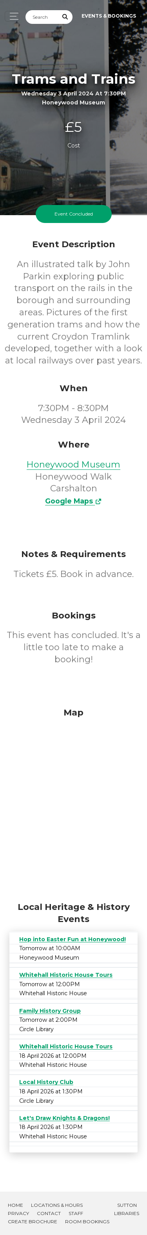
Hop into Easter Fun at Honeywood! (72, 939)
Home (15, 1205)
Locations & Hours (57, 1205)
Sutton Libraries (126, 1209)
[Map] (73, 802)
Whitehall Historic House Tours (66, 974)
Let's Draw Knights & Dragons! (64, 1118)
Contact (49, 1213)
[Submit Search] (65, 17)
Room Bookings (87, 1221)
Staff (76, 1213)
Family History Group (50, 1010)
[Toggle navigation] (12, 16)
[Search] (41, 17)
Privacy (18, 1213)
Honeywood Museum (73, 464)
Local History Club (46, 1082)
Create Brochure (32, 1221)
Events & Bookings (109, 16)
